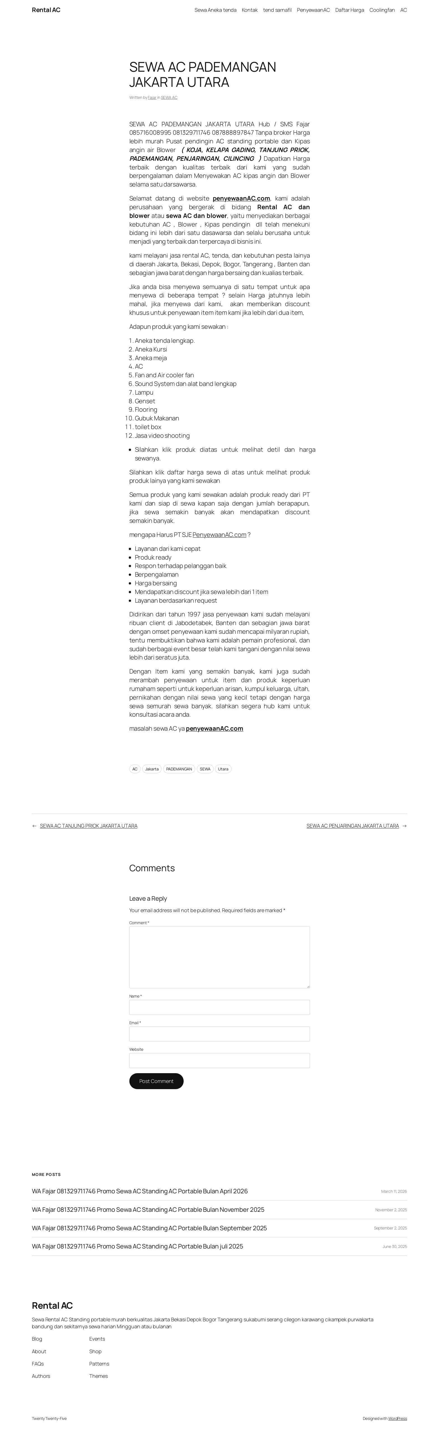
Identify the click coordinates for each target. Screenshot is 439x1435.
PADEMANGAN (179, 769)
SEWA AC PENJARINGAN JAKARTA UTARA (353, 825)
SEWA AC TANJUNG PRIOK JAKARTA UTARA (88, 825)
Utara (223, 769)
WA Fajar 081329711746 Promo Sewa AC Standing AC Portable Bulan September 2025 (149, 1228)
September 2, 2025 (390, 1228)
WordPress (397, 1418)
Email (135, 1022)
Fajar (152, 97)
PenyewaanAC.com (219, 534)
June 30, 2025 (395, 1246)
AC (135, 769)
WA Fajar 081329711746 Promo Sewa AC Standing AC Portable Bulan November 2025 (148, 1209)
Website (136, 1049)
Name (135, 996)
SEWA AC (169, 97)
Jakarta (151, 769)
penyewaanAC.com (215, 728)
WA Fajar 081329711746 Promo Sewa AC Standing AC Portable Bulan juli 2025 (137, 1246)
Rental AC (46, 10)
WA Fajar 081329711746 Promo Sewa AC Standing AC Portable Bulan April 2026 (140, 1191)
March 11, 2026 (394, 1191)
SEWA (205, 769)
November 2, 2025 (391, 1209)
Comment (139, 922)
